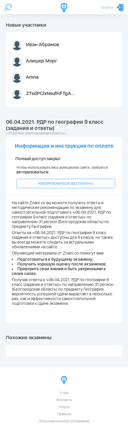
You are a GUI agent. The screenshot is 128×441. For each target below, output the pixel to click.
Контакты (64, 400)
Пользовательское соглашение (64, 421)
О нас (64, 393)
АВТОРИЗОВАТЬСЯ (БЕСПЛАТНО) (65, 183)
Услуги (64, 407)
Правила (64, 414)
